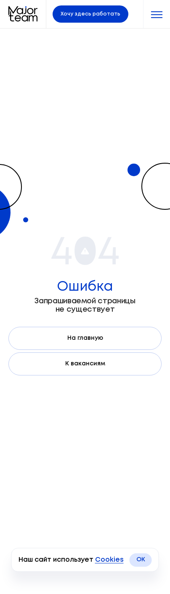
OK (140, 559)
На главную (85, 338)
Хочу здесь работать (90, 14)
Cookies (109, 560)
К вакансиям (85, 363)
